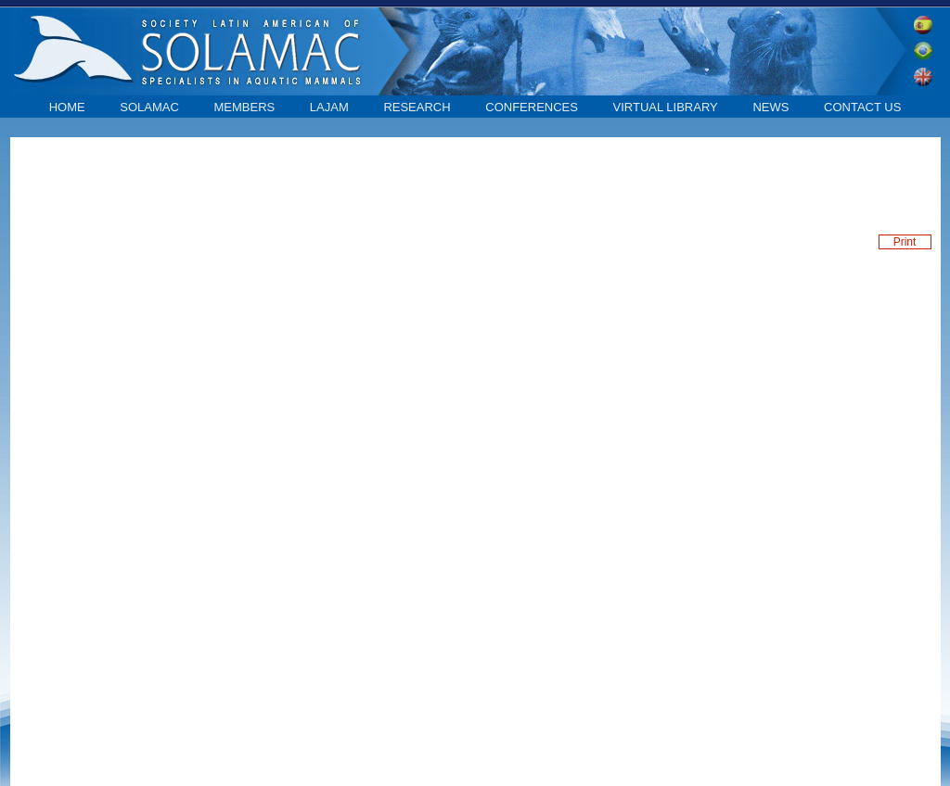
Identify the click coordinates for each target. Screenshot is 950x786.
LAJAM (329, 107)
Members (244, 107)
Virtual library (665, 107)
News (770, 107)
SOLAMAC (149, 107)
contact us (862, 107)
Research (416, 107)
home (67, 107)
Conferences (531, 107)
